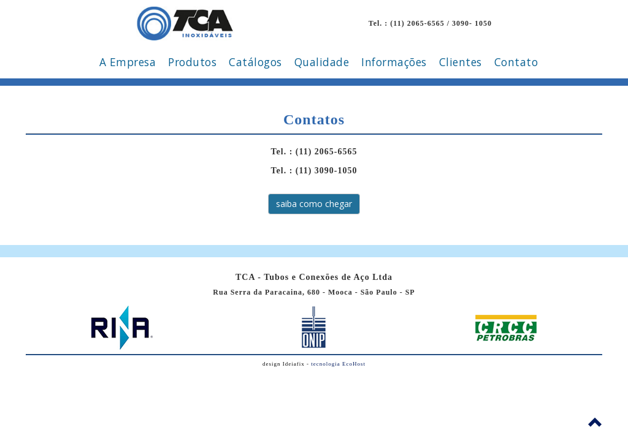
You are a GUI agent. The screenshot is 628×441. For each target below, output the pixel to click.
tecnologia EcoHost (338, 364)
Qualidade (322, 62)
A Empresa (127, 62)
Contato (516, 62)
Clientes (460, 62)
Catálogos (255, 62)
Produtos (192, 62)
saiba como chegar (314, 203)
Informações (394, 62)
